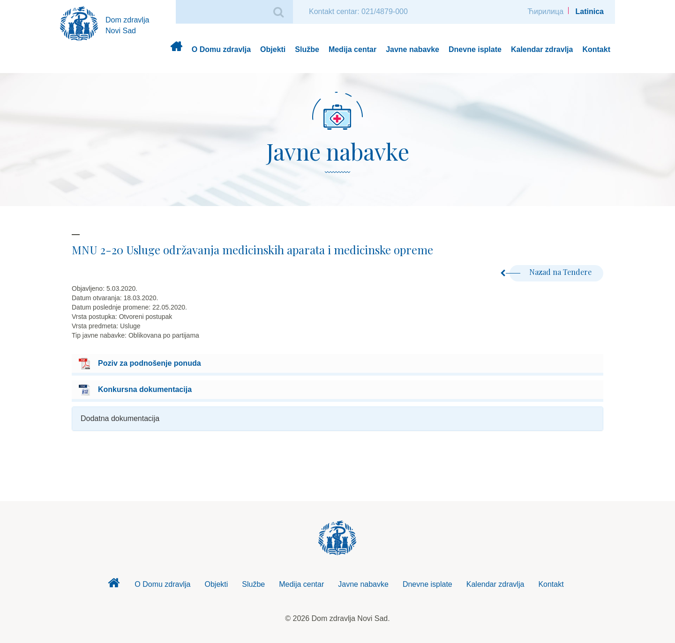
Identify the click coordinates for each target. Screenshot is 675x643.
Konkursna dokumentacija (145, 389)
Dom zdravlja (176, 50)
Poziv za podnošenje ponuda (149, 363)
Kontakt (596, 49)
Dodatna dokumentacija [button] (120, 418)
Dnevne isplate (475, 49)
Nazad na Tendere (551, 272)
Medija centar (352, 49)
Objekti (272, 49)
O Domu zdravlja (221, 49)
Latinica (590, 11)
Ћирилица (545, 11)
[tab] (337, 418)
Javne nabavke (412, 49)
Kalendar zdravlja (542, 49)
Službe (307, 49)
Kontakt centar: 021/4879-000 (358, 11)
